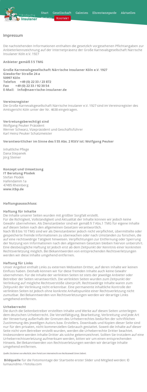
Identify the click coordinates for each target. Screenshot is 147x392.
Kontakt (62, 18)
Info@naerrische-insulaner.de (42, 90)
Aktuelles (128, 13)
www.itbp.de (13, 189)
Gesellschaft (62, 13)
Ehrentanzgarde (104, 13)
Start (44, 13)
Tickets (46, 18)
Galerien (82, 13)
